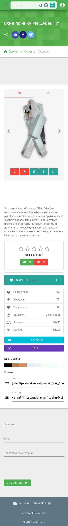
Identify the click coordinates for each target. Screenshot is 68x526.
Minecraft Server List (34, 513)
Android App (42, 503)
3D (19, 93)
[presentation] (31, 469)
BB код (15, 378)
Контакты (21, 503)
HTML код (16, 393)
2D (48, 93)
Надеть (25, 348)
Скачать (25, 340)
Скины (28, 51)
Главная (10, 52)
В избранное (34, 280)
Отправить (17, 483)
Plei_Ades (44, 51)
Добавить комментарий (18, 453)
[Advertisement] (34, 71)
